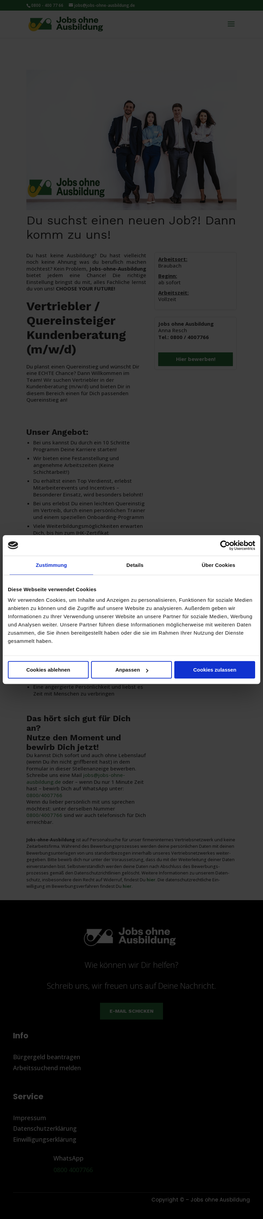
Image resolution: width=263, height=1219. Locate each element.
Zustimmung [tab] (51, 565)
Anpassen (131, 670)
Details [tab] (134, 565)
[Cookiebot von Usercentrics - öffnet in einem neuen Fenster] (225, 545)
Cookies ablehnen (48, 670)
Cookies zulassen (214, 670)
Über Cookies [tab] (218, 565)
